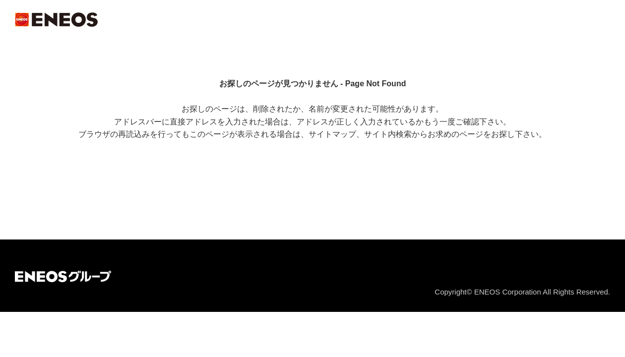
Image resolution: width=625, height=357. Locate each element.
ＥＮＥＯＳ (56, 19)
